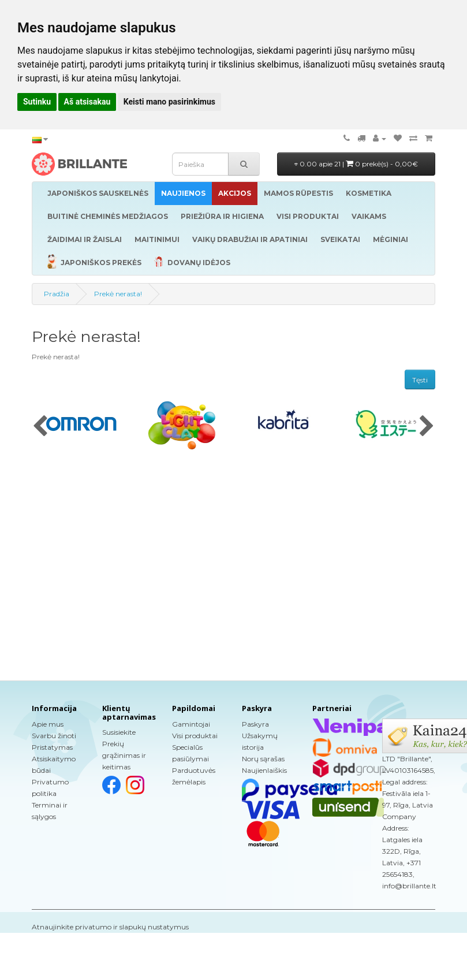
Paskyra (255, 724)
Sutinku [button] (37, 101)
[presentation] (40, 426)
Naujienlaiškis (264, 770)
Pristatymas (52, 747)
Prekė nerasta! (118, 293)
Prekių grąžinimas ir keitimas (124, 755)
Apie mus (47, 724)
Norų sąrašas (263, 758)
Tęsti (420, 379)
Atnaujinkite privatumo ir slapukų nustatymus (110, 926)
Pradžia (56, 293)
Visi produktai (195, 735)
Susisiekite (119, 732)
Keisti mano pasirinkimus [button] (169, 101)
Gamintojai (191, 724)
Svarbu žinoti (54, 735)
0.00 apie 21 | (356, 163)
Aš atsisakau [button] (87, 101)
